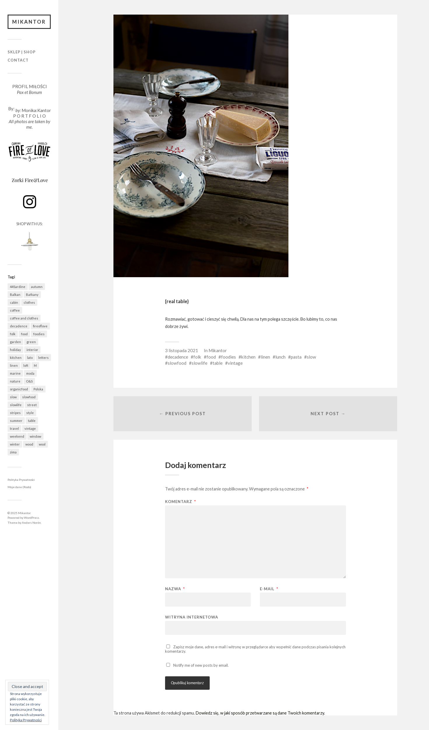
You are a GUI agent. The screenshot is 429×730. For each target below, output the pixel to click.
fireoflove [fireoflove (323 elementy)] (40, 326)
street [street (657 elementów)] (32, 405)
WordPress (31, 517)
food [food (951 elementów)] (24, 334)
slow (311, 356)
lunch (280, 356)
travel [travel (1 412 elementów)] (14, 428)
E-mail (269, 589)
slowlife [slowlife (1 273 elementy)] (16, 405)
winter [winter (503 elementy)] (15, 444)
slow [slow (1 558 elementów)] (13, 397)
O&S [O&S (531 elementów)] (29, 381)
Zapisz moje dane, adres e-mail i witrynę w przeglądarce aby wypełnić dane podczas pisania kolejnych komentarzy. (255, 649)
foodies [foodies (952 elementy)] (39, 334)
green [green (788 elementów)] (31, 342)
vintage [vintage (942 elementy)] (30, 428)
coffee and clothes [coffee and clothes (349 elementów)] (24, 318)
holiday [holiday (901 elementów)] (15, 350)
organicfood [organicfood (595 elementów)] (19, 389)
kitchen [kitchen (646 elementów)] (16, 357)
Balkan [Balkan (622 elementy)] (15, 294)
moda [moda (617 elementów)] (30, 373)
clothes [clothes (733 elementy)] (29, 302)
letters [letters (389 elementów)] (43, 357)
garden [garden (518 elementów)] (15, 342)
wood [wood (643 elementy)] (29, 444)
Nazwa (175, 589)
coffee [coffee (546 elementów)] (15, 310)
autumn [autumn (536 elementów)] (37, 287)
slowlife (199, 363)
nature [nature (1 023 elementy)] (15, 381)
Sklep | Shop (22, 52)
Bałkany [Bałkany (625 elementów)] (32, 294)
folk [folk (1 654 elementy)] (12, 334)
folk (197, 356)
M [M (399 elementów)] (35, 365)
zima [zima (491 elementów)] (13, 452)
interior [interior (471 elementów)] (32, 350)
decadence (178, 356)
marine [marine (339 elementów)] (15, 373)
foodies (228, 356)
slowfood (177, 363)
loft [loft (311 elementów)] (25, 365)
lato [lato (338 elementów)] (30, 357)
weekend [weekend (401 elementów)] (17, 436)
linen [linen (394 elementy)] (14, 365)
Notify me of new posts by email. (201, 665)
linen (265, 356)
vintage (235, 363)
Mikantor (29, 22)
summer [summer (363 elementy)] (16, 420)
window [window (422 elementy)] (35, 436)
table (218, 363)
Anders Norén (31, 522)
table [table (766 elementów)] (32, 420)
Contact (18, 60)
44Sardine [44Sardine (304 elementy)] (17, 287)
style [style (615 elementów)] (30, 413)
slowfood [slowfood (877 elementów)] (29, 397)
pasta (296, 356)
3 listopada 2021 (181, 350)
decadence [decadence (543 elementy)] (18, 326)
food (211, 356)
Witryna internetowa (191, 617)
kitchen (248, 356)
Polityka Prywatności (21, 479)
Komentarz (180, 502)
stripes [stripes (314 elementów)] (15, 413)
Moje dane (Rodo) (19, 487)
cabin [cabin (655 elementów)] (14, 302)
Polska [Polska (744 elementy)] (38, 389)
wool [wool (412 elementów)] (42, 444)
